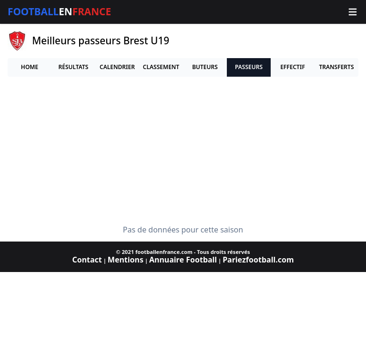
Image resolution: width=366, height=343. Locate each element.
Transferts (336, 67)
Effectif (292, 67)
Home (29, 67)
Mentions (125, 259)
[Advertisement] (183, 151)
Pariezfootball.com (258, 259)
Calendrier (117, 67)
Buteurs (205, 67)
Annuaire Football (183, 259)
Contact (87, 259)
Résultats (74, 67)
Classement (161, 67)
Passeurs (249, 67)
